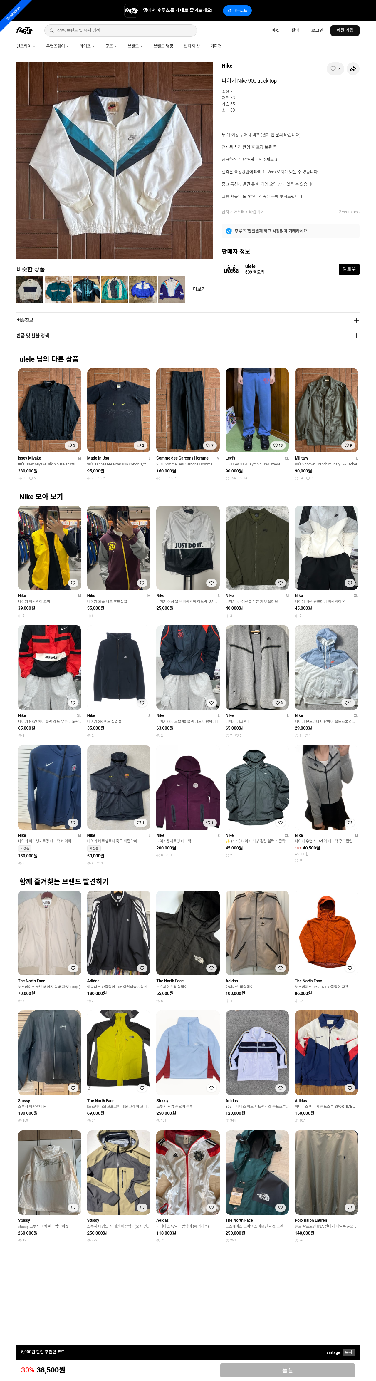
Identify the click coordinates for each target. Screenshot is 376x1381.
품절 (287, 1370)
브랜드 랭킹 (163, 46)
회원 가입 (345, 30)
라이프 (87, 46)
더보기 (199, 289)
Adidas (93, 980)
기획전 (215, 46)
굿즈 (111, 46)
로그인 (317, 30)
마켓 (275, 30)
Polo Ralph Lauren (311, 1220)
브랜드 (135, 46)
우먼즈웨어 (57, 46)
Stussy (24, 1100)
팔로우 (349, 269)
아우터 (239, 212)
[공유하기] (353, 69)
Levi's (230, 458)
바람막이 (256, 212)
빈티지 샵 (192, 46)
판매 (295, 30)
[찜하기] (335, 68)
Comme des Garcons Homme (182, 458)
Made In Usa (98, 458)
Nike (227, 66)
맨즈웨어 (26, 46)
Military (301, 458)
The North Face (31, 980)
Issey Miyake (29, 458)
